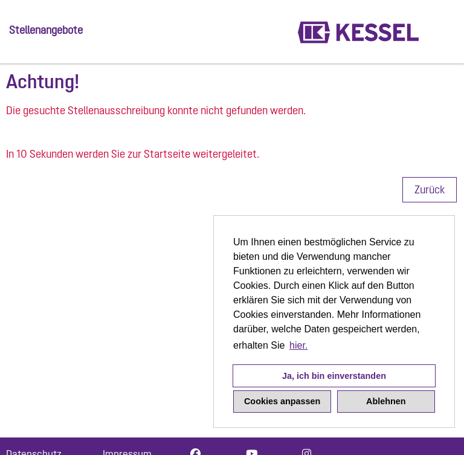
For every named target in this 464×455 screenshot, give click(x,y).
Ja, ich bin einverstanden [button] (334, 376)
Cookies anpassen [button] (282, 401)
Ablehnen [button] (386, 401)
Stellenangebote (46, 30)
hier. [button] (298, 345)
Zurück (429, 189)
